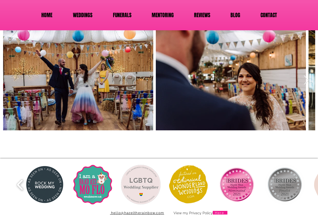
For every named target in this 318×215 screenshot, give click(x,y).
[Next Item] (306, 80)
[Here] (220, 212)
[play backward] (20, 184)
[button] (45, 184)
